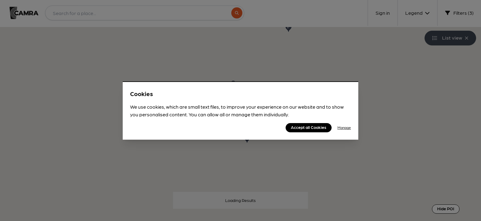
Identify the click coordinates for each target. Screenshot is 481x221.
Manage (344, 127)
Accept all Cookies (308, 127)
